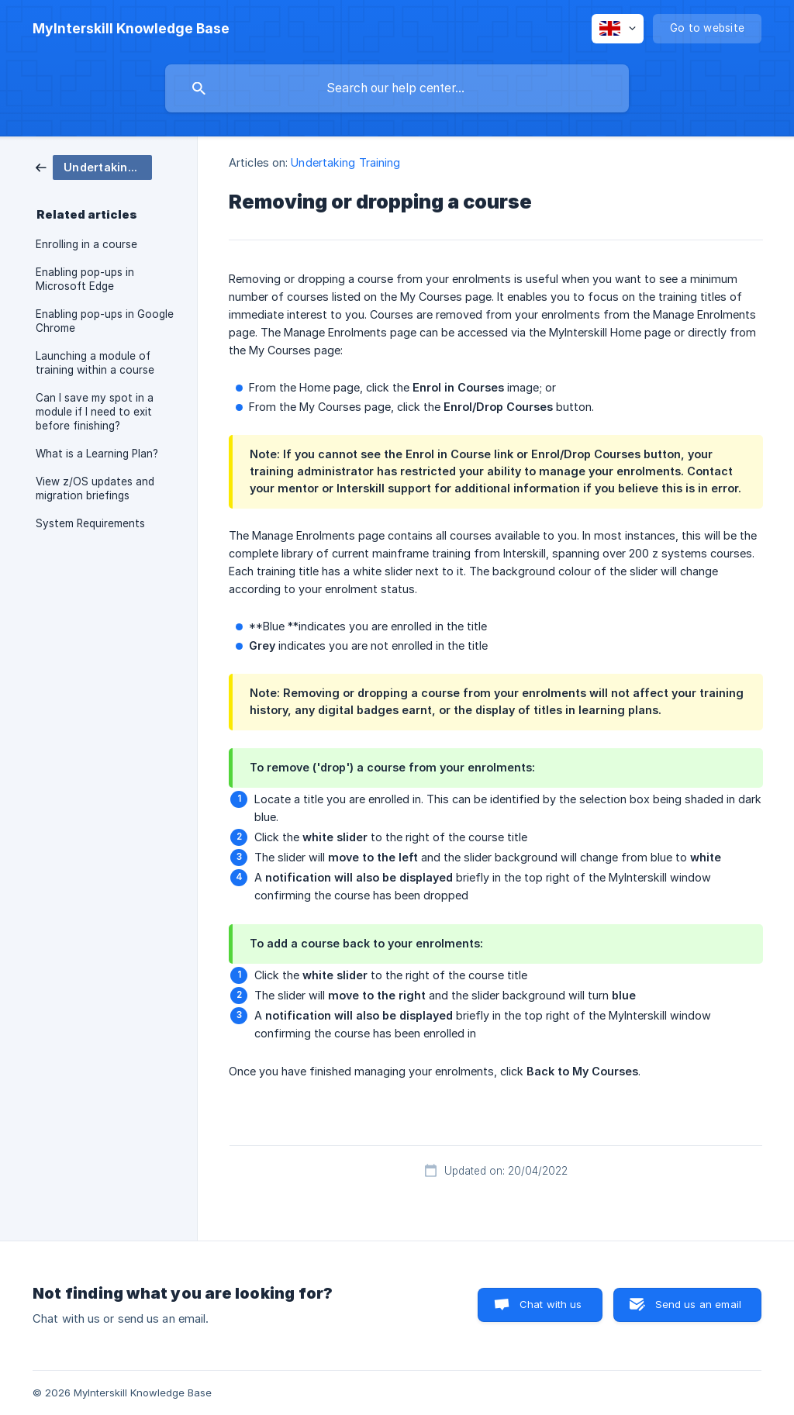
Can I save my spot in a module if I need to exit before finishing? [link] (95, 412)
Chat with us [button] (551, 1304)
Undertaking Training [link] (345, 162)
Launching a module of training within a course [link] (95, 363)
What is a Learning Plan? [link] (97, 453)
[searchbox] (397, 88)
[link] (94, 166)
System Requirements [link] (90, 523)
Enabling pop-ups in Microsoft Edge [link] (85, 279)
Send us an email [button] (698, 1304)
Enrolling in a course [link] (86, 244)
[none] (131, 28)
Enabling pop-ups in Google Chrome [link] (105, 321)
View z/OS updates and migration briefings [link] (95, 488)
